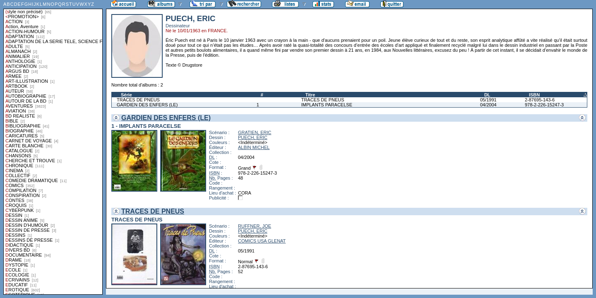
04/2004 (488, 104)
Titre (310, 94)
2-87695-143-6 (540, 99)
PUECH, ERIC (252, 137)
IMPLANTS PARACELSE (326, 104)
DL (487, 94)
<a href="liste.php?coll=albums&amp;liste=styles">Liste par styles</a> (53, 147)
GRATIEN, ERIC (254, 132)
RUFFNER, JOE (254, 225)
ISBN (534, 94)
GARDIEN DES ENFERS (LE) (147, 104)
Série (126, 94)
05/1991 (488, 99)
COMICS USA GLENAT (262, 240)
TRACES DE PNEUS (138, 99)
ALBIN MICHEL (253, 147)
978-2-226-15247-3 (544, 104)
